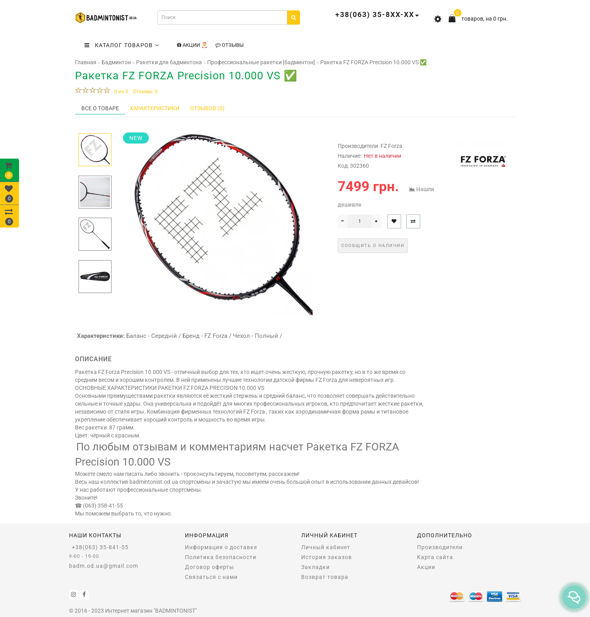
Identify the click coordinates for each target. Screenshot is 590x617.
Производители (440, 547)
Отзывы (229, 45)
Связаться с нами (211, 577)
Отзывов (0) (207, 108)
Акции (426, 567)
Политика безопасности (220, 557)
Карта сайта (435, 557)
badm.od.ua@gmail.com (103, 566)
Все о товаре (100, 108)
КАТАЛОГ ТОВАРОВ (122, 45)
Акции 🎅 (192, 45)
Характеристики (154, 108)
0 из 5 (120, 91)
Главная (85, 62)
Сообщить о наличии (372, 245)
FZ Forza (391, 146)
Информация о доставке (221, 547)
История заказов (326, 557)
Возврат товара (324, 577)
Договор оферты (209, 567)
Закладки (315, 567)
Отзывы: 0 (145, 91)
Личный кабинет (325, 547)
